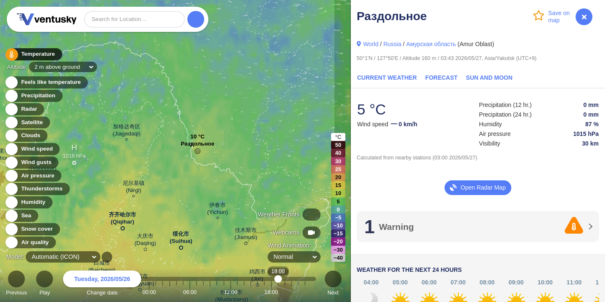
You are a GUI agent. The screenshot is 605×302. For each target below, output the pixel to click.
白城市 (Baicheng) (102, 268)
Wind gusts (31, 162)
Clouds (25, 136)
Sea (21, 216)
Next (333, 284)
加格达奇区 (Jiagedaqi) (126, 131)
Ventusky (45, 19)
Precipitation (33, 96)
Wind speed (32, 149)
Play (44, 284)
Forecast (441, 77)
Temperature (33, 54)
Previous (16, 284)
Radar (24, 109)
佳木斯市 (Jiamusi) (246, 235)
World (370, 44)
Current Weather (387, 77)
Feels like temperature (46, 82)
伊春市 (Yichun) (217, 210)
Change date (102, 284)
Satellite (27, 123)
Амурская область (431, 44)
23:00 (305, 292)
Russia (392, 44)
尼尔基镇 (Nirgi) (134, 188)
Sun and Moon (489, 77)
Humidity (28, 202)
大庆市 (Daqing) (145, 241)
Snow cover (32, 229)
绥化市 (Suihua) (181, 239)
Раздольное (197, 146)
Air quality (30, 243)
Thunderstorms (37, 189)
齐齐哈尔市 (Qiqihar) (122, 219)
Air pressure (33, 176)
